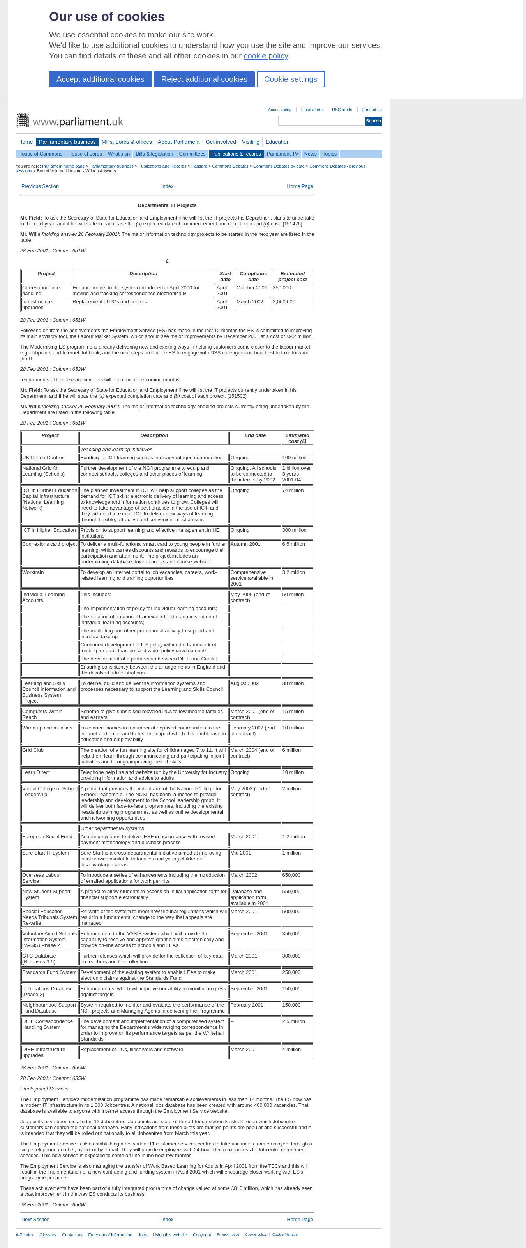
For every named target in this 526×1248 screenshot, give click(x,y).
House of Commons (40, 154)
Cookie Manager (285, 1234)
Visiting (250, 142)
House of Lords (85, 154)
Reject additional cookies (204, 79)
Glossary (48, 1234)
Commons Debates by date (279, 166)
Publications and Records (162, 166)
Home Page (300, 186)
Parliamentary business (67, 142)
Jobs (142, 1234)
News (310, 154)
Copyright (202, 1234)
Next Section (35, 1219)
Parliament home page (63, 166)
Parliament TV (282, 154)
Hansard (199, 166)
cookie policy (266, 55)
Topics (330, 154)
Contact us (372, 109)
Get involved (221, 142)
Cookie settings (291, 79)
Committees (192, 154)
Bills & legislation (154, 154)
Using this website (170, 1234)
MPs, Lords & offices (127, 142)
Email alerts (311, 109)
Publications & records (236, 154)
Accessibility (279, 109)
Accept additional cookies (100, 79)
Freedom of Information (110, 1234)
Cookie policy (256, 1234)
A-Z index (25, 1234)
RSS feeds (342, 109)
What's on (119, 154)
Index (167, 186)
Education (277, 142)
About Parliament (179, 142)
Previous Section (40, 186)
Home (25, 142)
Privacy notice (228, 1234)
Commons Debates (230, 166)
